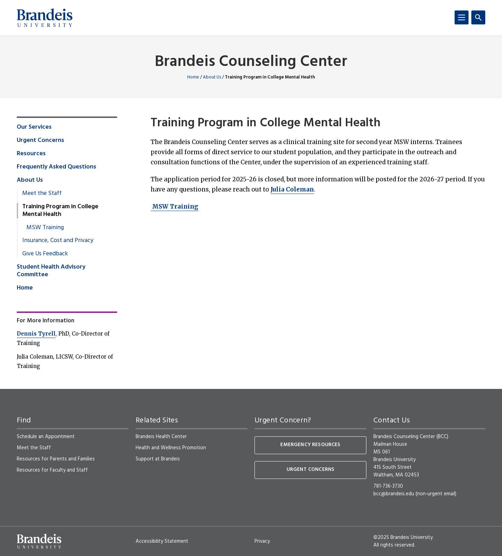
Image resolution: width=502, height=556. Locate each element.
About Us (212, 77)
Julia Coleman (292, 189)
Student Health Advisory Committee (51, 271)
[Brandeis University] (45, 17)
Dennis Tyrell (36, 333)
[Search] (478, 17)
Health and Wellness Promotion (171, 448)
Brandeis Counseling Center (251, 62)
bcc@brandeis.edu (393, 494)
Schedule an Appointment (46, 437)
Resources (31, 154)
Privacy (262, 541)
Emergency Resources (310, 445)
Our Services (34, 127)
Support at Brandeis (158, 459)
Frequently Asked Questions (56, 167)
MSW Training (174, 206)
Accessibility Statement (162, 541)
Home (193, 77)
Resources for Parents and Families (56, 459)
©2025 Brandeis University (403, 537)
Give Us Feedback (45, 254)
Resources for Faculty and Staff (52, 470)
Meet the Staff (42, 193)
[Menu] (462, 17)
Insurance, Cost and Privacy (57, 241)
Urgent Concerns (40, 140)
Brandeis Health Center (161, 437)
